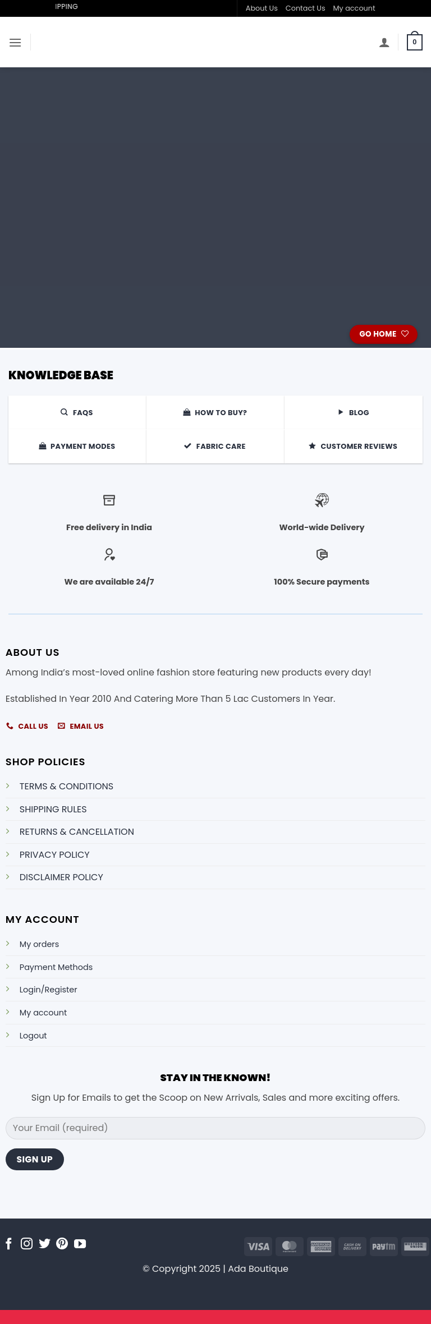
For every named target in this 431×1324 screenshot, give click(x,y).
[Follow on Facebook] (9, 1244)
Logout (33, 1035)
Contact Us (305, 8)
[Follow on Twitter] (45, 1244)
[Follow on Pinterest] (62, 1244)
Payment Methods (56, 967)
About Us (262, 8)
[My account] (384, 42)
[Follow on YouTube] (80, 1244)
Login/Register (48, 989)
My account (354, 8)
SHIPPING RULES (53, 809)
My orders (39, 944)
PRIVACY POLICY (55, 854)
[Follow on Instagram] (27, 1244)
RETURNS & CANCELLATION (77, 831)
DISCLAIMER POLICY (61, 877)
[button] (15, 42)
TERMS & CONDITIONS (66, 786)
